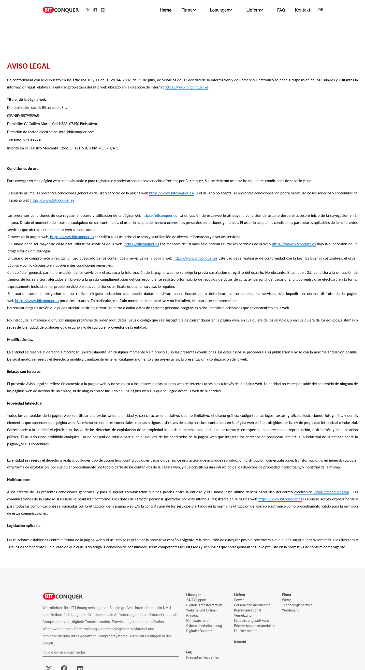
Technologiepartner (297, 605)
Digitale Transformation (204, 605)
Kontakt (302, 10)
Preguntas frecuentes (202, 657)
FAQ (281, 10)
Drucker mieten (245, 631)
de (320, 9)
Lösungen (219, 10)
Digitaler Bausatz (199, 631)
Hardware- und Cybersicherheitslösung (204, 623)
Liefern (253, 10)
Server (239, 600)
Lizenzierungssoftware (251, 621)
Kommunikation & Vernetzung (248, 612)
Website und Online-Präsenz (201, 612)
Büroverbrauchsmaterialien (254, 626)
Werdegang (291, 610)
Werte (286, 600)
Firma (187, 10)
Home (165, 10)
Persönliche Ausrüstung (252, 605)
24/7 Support (196, 600)
